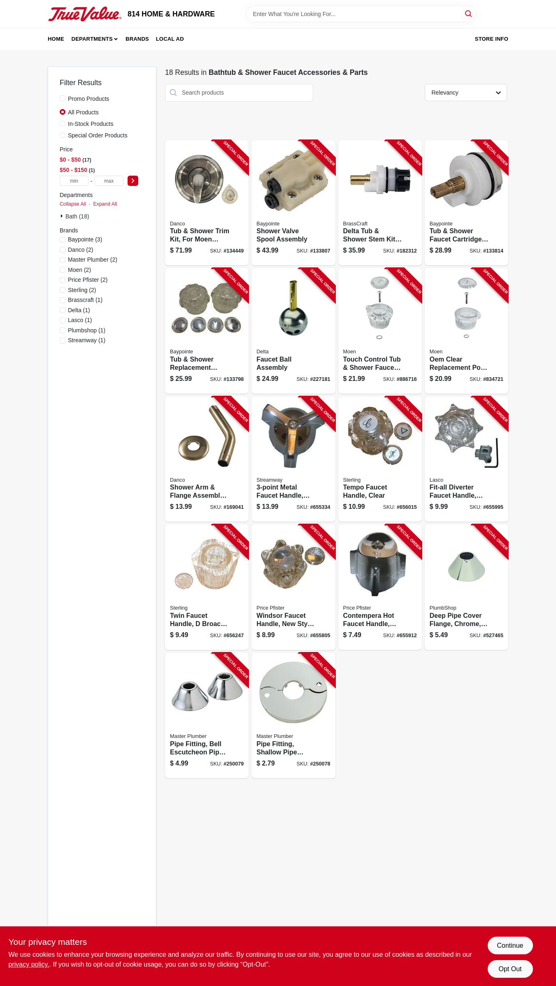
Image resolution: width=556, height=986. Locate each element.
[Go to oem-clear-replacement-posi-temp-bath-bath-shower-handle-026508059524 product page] (466, 331)
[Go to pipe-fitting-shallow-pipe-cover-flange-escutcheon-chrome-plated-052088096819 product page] (293, 715)
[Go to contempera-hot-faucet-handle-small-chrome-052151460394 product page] (380, 587)
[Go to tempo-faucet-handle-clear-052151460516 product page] (380, 459)
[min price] (74, 181)
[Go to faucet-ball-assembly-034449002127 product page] (293, 331)
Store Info (491, 39)
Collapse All (73, 204)
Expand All (105, 204)
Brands (137, 39)
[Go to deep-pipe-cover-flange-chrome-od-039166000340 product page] (466, 587)
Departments (92, 39)
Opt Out (509, 968)
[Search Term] (361, 14)
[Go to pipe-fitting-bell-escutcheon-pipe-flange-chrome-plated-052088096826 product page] (207, 715)
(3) (85, 239)
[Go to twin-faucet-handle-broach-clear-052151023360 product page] (207, 587)
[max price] (109, 181)
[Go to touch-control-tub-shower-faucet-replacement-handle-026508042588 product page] (380, 331)
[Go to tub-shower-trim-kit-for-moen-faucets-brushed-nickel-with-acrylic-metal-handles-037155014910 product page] (207, 203)
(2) (80, 249)
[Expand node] (62, 216)
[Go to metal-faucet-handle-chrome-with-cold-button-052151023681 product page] (293, 459)
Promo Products (88, 99)
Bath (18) (77, 216)
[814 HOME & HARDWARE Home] (85, 14)
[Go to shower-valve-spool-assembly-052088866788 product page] (293, 203)
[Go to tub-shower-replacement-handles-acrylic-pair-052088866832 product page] (207, 331)
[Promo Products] (62, 98)
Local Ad (170, 39)
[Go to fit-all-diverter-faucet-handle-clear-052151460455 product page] (466, 459)
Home (56, 39)
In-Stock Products (91, 124)
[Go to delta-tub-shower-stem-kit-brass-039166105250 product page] (380, 203)
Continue (510, 945)
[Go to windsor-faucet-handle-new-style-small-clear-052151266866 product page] (293, 587)
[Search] (469, 13)
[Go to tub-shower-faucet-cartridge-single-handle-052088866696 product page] (466, 203)
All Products (83, 112)
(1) (85, 300)
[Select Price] (133, 181)
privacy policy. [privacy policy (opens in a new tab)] (29, 964)
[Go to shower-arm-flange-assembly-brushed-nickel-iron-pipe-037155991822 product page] (207, 459)
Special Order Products (98, 135)
